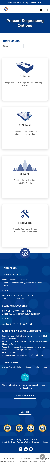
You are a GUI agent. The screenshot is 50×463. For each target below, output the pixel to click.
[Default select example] (13, 46)
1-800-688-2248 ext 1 (18, 280)
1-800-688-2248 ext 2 (22, 311)
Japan (45, 367)
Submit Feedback (25, 395)
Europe (28, 367)
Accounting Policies (23, 442)
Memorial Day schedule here (28, 2)
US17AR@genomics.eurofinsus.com (24, 314)
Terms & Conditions (8, 442)
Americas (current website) (12, 367)
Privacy (45, 442)
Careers (25, 412)
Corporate (35, 442)
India (37, 367)
